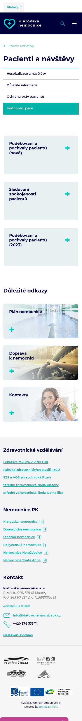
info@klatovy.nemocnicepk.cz (37, 615)
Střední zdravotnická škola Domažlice (33, 493)
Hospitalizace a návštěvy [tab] (26, 74)
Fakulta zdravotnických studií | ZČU (31, 470)
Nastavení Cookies (18, 635)
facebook (41, 522)
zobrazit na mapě (16, 606)
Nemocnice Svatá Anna (22, 560)
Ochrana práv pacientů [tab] (25, 97)
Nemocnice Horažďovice (22, 552)
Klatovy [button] (12, 7)
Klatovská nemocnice (20, 522)
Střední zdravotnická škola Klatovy (31, 485)
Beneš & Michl (48, 706)
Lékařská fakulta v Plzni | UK (25, 462)
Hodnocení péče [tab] (20, 108)
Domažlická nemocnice (22, 529)
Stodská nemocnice (19, 537)
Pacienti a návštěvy (21, 46)
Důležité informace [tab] (22, 85)
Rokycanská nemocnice (22, 545)
